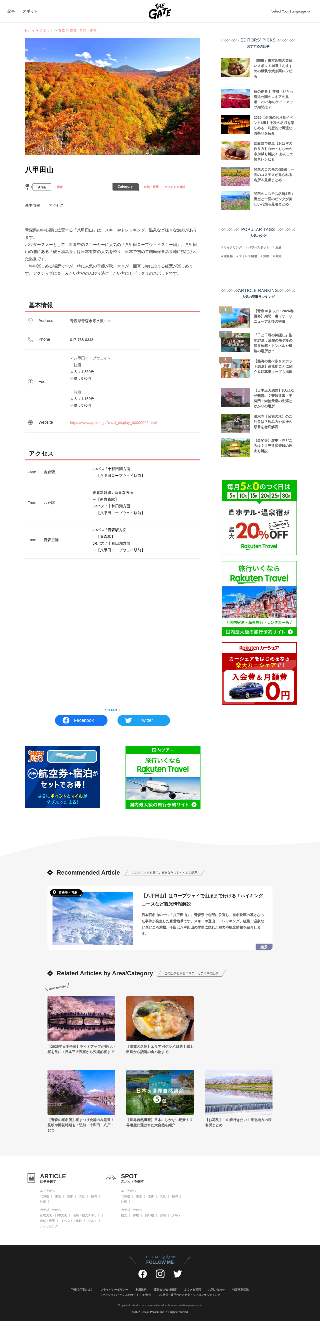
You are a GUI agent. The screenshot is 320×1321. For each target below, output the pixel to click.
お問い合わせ (216, 1289)
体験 (136, 1215)
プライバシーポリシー (114, 1289)
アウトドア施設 (174, 187)
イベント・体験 (71, 1221)
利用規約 (141, 1289)
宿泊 (163, 1215)
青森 (61, 30)
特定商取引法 (240, 1289)
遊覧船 (228, 256)
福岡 (94, 1196)
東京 (58, 1196)
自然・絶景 (151, 187)
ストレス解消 (248, 256)
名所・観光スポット (86, 1215)
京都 (70, 1196)
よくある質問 (192, 1289)
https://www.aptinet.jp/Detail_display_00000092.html (113, 422)
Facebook (84, 720)
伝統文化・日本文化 (53, 1215)
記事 (11, 11)
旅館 (266, 256)
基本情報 (32, 205)
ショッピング (49, 1226)
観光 (124, 1215)
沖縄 (43, 1202)
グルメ (92, 1221)
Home (29, 30)
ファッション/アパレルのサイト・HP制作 (125, 1294)
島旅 (279, 256)
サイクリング (233, 247)
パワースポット (258, 247)
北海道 (44, 1196)
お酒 (278, 247)
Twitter (146, 720)
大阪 (82, 1196)
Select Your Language (288, 11)
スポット (30, 11)
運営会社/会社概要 (165, 1289)
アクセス (56, 205)
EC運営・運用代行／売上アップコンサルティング (189, 1294)
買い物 (149, 1215)
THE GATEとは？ (82, 1289)
